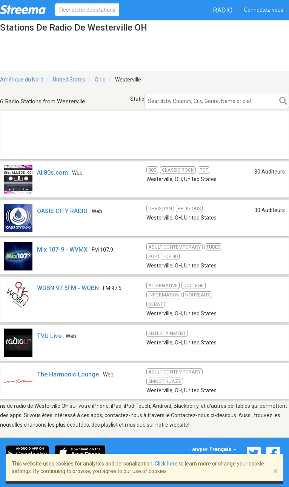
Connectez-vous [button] (263, 10)
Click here (166, 464)
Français (222, 449)
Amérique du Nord (21, 80)
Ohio (100, 80)
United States (69, 80)
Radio (223, 10)
